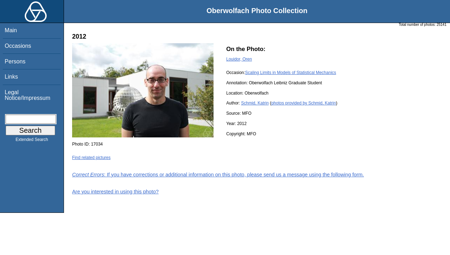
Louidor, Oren (239, 59)
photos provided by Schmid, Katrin (303, 103)
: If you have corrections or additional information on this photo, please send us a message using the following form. (218, 174)
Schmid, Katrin (255, 103)
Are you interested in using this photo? (115, 191)
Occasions (18, 46)
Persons (15, 61)
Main (11, 30)
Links (11, 77)
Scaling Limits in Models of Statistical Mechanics (290, 72)
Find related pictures (91, 157)
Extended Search (32, 141)
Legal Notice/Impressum (27, 95)
